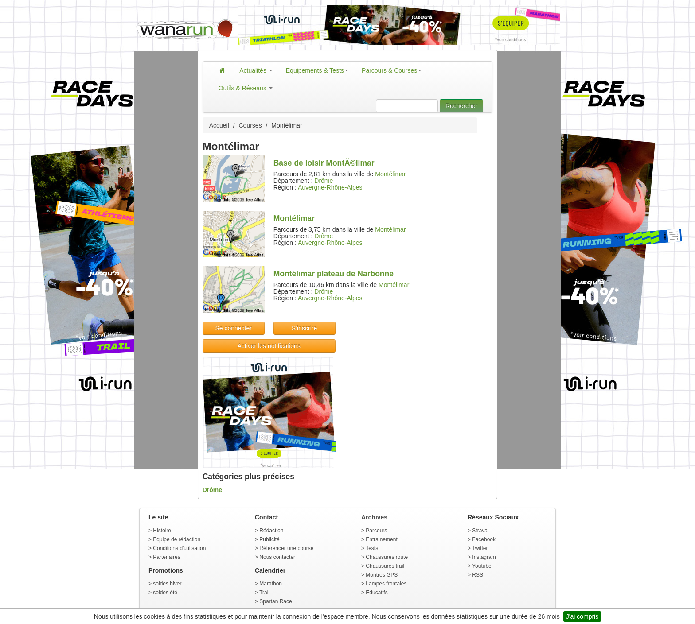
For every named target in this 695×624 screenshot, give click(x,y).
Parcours (376, 530)
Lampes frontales (386, 584)
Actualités (256, 70)
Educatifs (376, 592)
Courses (250, 125)
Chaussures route (387, 557)
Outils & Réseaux (246, 88)
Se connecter (233, 328)
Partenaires (166, 557)
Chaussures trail (385, 566)
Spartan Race (275, 601)
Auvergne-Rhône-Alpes (330, 187)
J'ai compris (582, 616)
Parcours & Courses (392, 70)
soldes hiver (167, 584)
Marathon (270, 584)
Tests (372, 548)
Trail (264, 592)
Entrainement (381, 539)
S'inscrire (304, 328)
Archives (374, 517)
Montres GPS (382, 575)
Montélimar (390, 174)
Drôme (323, 180)
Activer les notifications (268, 345)
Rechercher (461, 105)
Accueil (219, 125)
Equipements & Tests (317, 70)
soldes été (165, 592)
